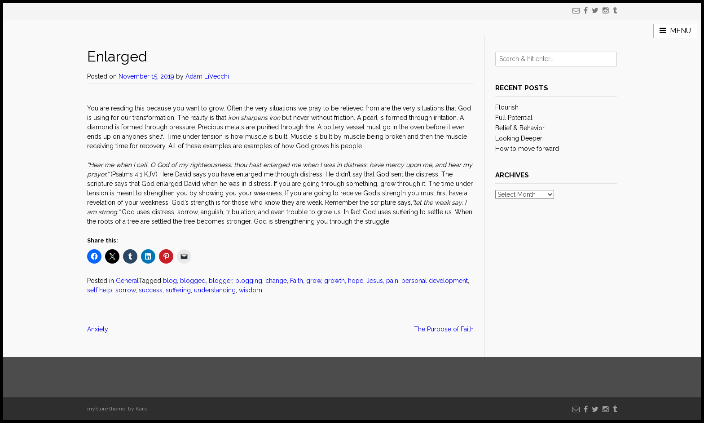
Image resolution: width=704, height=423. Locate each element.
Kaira (142, 408)
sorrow (125, 290)
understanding (215, 290)
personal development (434, 280)
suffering (178, 290)
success (151, 290)
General (127, 280)
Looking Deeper (518, 138)
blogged (193, 280)
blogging (248, 280)
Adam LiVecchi (207, 76)
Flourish (507, 107)
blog (170, 280)
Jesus (374, 280)
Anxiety (97, 329)
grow (313, 280)
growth (334, 280)
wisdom (250, 290)
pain (392, 280)
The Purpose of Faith (444, 329)
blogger (220, 280)
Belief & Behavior (520, 128)
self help (99, 290)
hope (355, 280)
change (276, 280)
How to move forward (527, 148)
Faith (296, 280)
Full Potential (513, 117)
